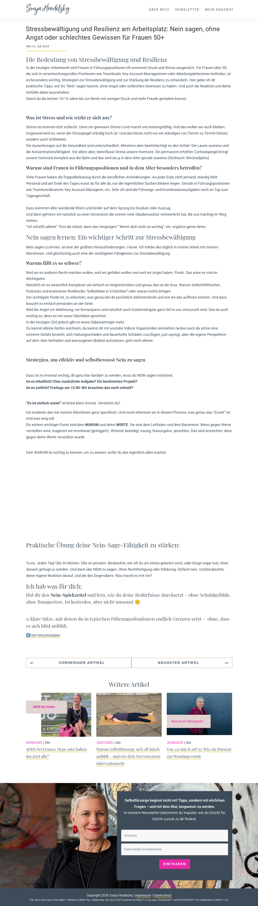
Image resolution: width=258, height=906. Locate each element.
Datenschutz (163, 895)
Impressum (143, 895)
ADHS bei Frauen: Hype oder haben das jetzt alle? (58, 732)
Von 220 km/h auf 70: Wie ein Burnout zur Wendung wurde (199, 732)
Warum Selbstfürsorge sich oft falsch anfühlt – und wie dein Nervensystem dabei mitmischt (129, 732)
